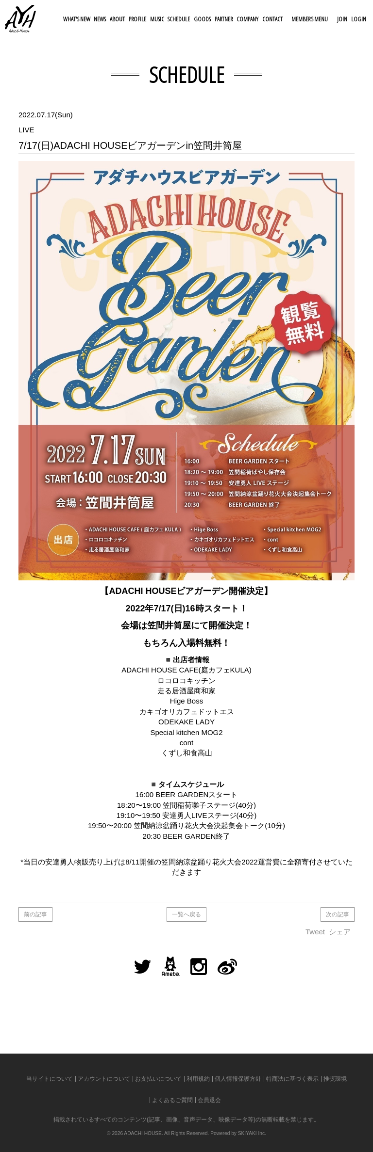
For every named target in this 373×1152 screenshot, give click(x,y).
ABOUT (117, 19)
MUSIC (157, 19)
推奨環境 (335, 1078)
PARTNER (224, 19)
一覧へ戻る (186, 914)
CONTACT (272, 19)
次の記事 (337, 914)
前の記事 (35, 914)
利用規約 (198, 1078)
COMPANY (247, 19)
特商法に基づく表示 (292, 1078)
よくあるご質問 (172, 1100)
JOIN (342, 19)
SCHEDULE (179, 19)
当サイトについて (49, 1078)
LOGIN (358, 19)
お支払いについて (158, 1078)
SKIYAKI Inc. (252, 1133)
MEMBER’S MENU (309, 19)
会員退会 (209, 1100)
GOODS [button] (202, 19)
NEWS (100, 19)
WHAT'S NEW (76, 19)
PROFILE (137, 19)
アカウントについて (104, 1078)
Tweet (315, 932)
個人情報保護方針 (238, 1078)
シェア (340, 932)
